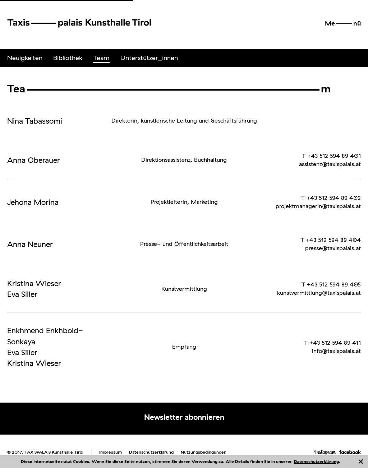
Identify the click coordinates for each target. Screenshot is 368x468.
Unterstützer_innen (149, 58)
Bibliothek (67, 58)
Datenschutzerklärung (316, 461)
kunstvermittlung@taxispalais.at (319, 292)
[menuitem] (24, 58)
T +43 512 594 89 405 (331, 284)
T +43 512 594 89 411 (332, 342)
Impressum (110, 452)
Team (101, 58)
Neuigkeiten (24, 58)
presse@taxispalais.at (333, 248)
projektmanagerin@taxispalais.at (318, 206)
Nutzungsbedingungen (203, 452)
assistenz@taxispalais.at (330, 164)
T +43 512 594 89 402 (331, 197)
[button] (343, 23)
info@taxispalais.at (336, 350)
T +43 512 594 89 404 (330, 239)
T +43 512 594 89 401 (331, 155)
